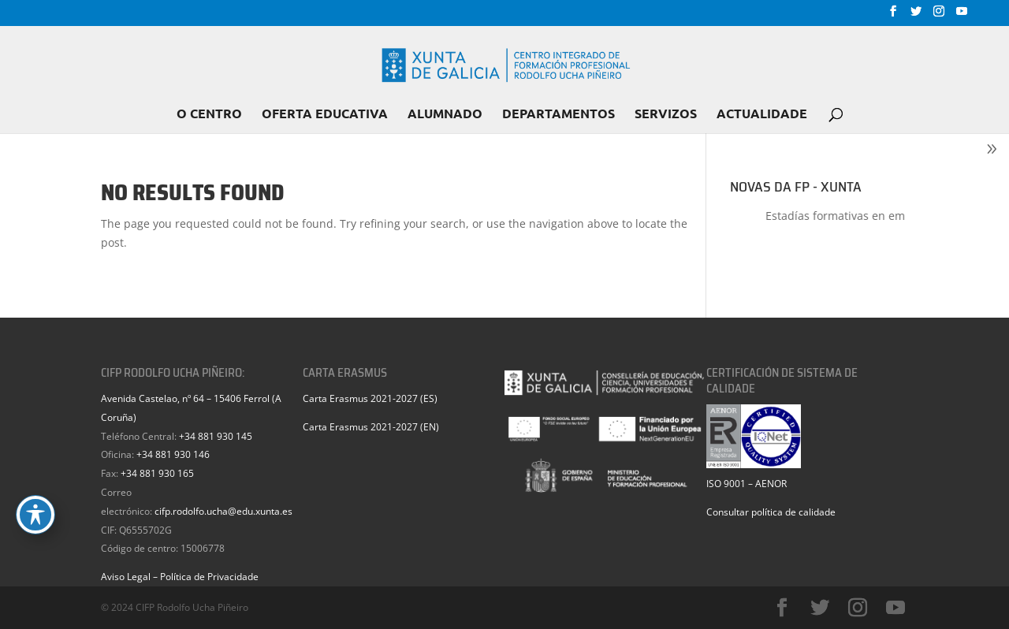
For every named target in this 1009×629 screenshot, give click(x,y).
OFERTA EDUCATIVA (325, 114)
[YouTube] (961, 16)
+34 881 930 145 (215, 436)
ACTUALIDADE (762, 114)
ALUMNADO (445, 114)
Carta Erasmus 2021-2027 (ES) (370, 398)
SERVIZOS (666, 114)
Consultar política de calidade (771, 512)
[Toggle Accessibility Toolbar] (35, 515)
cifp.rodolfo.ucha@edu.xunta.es (223, 511)
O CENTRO (209, 114)
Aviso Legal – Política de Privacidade (180, 576)
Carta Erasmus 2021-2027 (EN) (371, 427)
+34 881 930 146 (173, 454)
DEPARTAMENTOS (558, 114)
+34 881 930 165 (157, 473)
